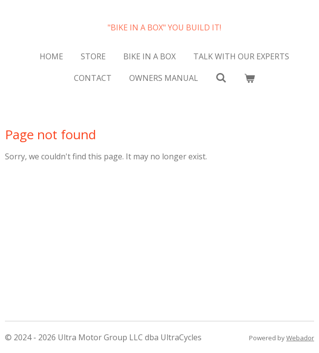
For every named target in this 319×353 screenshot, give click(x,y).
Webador (300, 337)
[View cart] (249, 78)
